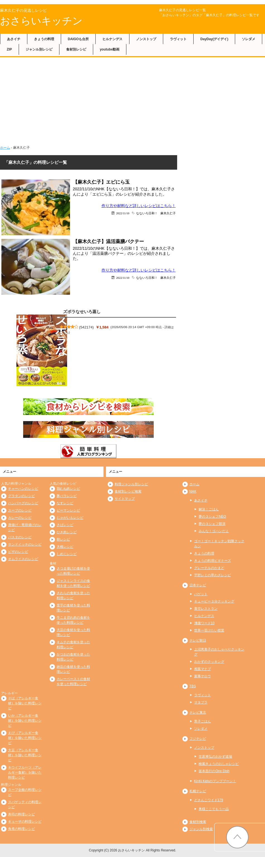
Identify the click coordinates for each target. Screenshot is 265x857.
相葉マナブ (202, 669)
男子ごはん (202, 721)
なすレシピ (65, 503)
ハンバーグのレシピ (23, 503)
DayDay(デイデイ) (214, 39)
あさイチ (13, 39)
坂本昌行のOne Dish (214, 771)
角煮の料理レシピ (21, 829)
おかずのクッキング (209, 662)
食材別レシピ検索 (128, 491)
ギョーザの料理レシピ (25, 822)
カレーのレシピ (20, 518)
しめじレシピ (67, 554)
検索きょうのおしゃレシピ (219, 764)
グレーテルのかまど (209, 568)
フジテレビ (197, 739)
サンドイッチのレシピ (25, 544)
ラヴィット (178, 39)
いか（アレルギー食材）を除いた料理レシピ (25, 721)
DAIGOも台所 (78, 39)
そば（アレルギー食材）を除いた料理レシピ (25, 703)
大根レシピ (65, 547)
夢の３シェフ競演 (212, 524)
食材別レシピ (76, 49)
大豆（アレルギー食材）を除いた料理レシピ (25, 755)
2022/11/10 (122, 213)
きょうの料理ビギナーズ (212, 561)
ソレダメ (248, 39)
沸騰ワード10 (204, 623)
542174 (86, 327)
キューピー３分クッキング (214, 601)
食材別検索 (197, 822)
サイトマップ (125, 499)
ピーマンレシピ (68, 510)
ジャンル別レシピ (39, 49)
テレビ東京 (197, 712)
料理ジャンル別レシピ (131, 484)
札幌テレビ (197, 791)
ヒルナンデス (112, 39)
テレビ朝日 (197, 640)
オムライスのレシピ (23, 559)
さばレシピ (65, 525)
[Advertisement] (132, 103)
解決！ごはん (209, 509)
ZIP (9, 49)
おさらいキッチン (41, 21)
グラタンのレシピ (21, 496)
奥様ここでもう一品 (214, 809)
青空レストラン (206, 609)
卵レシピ (63, 539)
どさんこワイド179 (208, 800)
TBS (192, 686)
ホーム (5, 148)
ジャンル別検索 (201, 829)
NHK (192, 491)
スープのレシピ (20, 510)
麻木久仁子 (168, 213)
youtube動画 (110, 49)
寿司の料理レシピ (21, 814)
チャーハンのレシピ (23, 489)
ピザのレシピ (18, 552)
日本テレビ (197, 585)
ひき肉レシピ (67, 532)
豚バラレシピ (67, 496)
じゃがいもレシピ (70, 518)
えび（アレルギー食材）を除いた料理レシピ (25, 738)
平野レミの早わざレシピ (212, 575)
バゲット (201, 594)
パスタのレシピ (20, 537)
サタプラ (201, 702)
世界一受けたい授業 (209, 630)
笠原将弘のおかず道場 (215, 756)
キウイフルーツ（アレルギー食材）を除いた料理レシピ (25, 772)
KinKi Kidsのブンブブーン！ (215, 781)
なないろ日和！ (147, 213)
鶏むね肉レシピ (68, 489)
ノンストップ (146, 39)
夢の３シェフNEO (212, 516)
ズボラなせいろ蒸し (82, 311)
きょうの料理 (44, 39)
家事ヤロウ (202, 676)
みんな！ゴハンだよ (214, 531)
